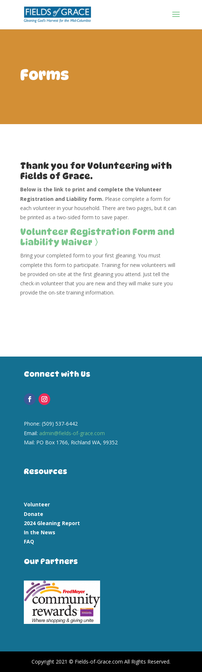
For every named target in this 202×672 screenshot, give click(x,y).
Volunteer (37, 504)
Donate (33, 513)
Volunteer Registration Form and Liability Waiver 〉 (97, 237)
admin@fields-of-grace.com (72, 433)
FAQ (29, 541)
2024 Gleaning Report (52, 523)
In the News (39, 532)
